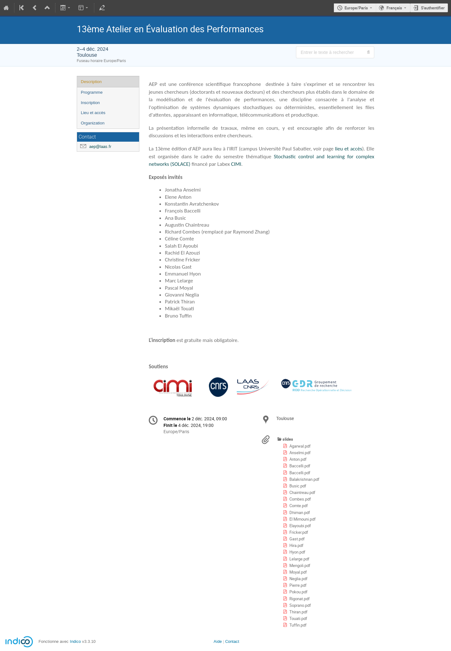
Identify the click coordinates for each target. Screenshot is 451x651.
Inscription (90, 102)
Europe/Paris (356, 8)
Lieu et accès (93, 112)
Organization (93, 123)
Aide (218, 641)
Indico (75, 641)
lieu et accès (348, 148)
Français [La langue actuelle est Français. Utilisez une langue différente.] (394, 8)
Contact (232, 641)
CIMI (236, 164)
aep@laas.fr (100, 146)
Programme (92, 92)
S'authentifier (433, 8)
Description (91, 81)
